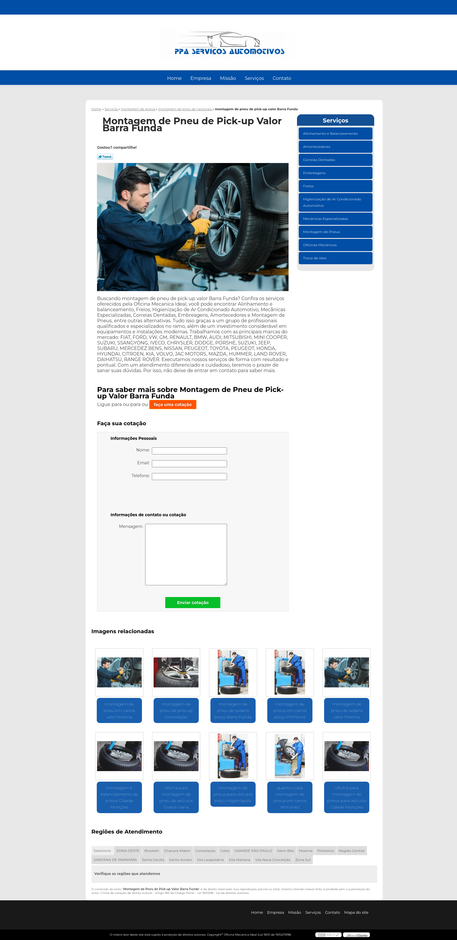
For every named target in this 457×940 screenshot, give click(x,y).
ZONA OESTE (128, 850)
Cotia (224, 850)
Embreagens (314, 173)
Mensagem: (173, 554)
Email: (182, 463)
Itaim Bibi (285, 850)
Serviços (254, 78)
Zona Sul (302, 859)
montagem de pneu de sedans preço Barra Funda (233, 710)
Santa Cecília (153, 859)
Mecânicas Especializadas (326, 218)
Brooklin (152, 850)
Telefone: (179, 476)
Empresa (200, 78)
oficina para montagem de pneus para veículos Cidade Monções (346, 797)
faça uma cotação (173, 404)
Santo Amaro (180, 859)
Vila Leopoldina (210, 859)
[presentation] (147, 497)
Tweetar (105, 157)
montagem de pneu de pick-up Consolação (176, 710)
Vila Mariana (239, 859)
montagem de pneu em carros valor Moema (119, 710)
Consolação (206, 850)
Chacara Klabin (177, 850)
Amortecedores (317, 146)
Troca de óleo (315, 258)
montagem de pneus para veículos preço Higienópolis (232, 794)
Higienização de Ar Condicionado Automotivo (332, 202)
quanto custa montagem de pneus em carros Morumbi (290, 797)
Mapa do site (356, 912)
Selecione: (102, 850)
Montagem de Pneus (322, 232)
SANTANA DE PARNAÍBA (115, 859)
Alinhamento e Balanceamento (331, 133)
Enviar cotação (192, 602)
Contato (282, 78)
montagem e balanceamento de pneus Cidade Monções (119, 797)
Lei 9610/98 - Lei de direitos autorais (223, 893)
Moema (305, 850)
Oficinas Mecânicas (320, 245)
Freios (308, 186)
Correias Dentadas (319, 159)
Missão (228, 78)
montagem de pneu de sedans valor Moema (347, 710)
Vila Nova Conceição (272, 859)
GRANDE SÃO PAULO (253, 850)
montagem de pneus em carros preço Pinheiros (290, 710)
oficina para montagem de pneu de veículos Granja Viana (176, 797)
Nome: (181, 450)
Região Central (352, 850)
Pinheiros (325, 850)
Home (174, 78)
